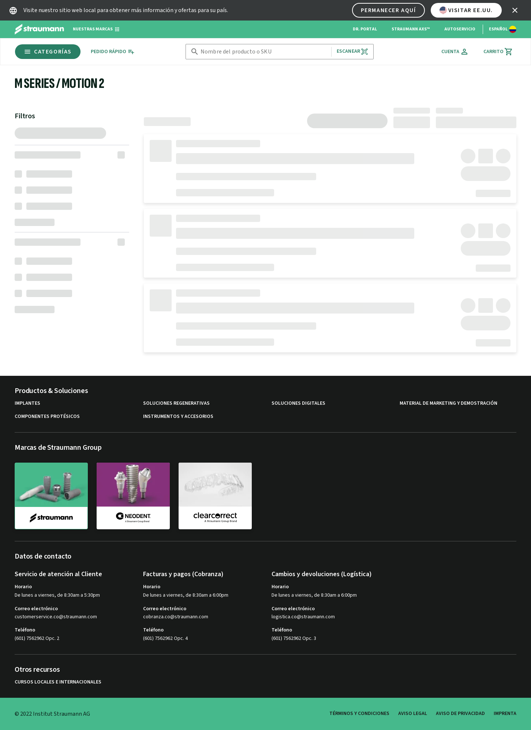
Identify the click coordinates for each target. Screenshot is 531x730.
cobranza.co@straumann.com (175, 617)
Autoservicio (459, 29)
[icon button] (515, 10)
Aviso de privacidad (460, 713)
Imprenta (505, 713)
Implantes (27, 403)
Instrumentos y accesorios (178, 416)
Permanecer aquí (388, 10)
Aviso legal (412, 713)
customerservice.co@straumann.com (56, 617)
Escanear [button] (352, 51)
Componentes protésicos (47, 416)
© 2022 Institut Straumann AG (52, 714)
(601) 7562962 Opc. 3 (294, 638)
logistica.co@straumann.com (303, 617)
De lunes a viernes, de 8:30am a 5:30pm (57, 595)
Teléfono (25, 630)
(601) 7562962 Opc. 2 (37, 638)
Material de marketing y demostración (448, 403)
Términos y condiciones (359, 713)
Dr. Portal (365, 29)
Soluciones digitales (298, 403)
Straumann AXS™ (411, 29)
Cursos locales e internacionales (58, 682)
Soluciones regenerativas (176, 403)
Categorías (48, 52)
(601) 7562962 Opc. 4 (165, 638)
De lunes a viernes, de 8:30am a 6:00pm (185, 595)
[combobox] (264, 52)
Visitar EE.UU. (466, 10)
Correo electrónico (36, 608)
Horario (23, 586)
